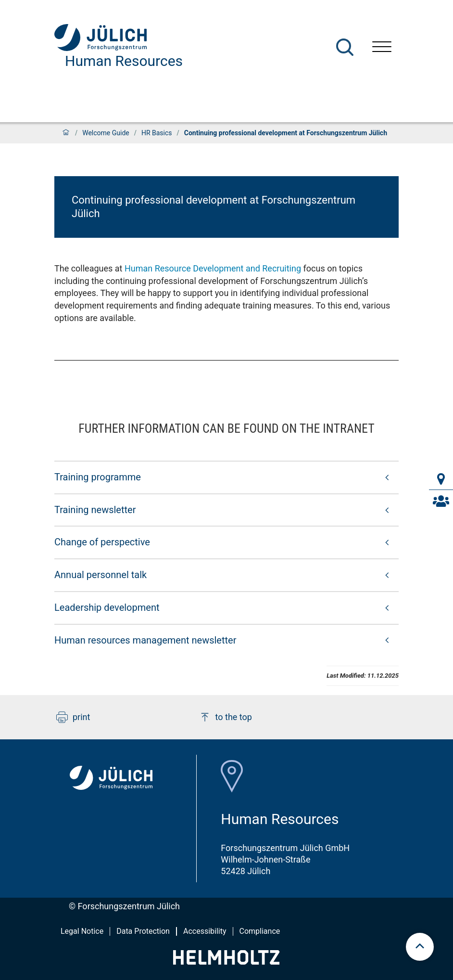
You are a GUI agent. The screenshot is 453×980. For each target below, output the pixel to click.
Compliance (259, 931)
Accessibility (204, 931)
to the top (225, 717)
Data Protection (143, 931)
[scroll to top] (420, 947)
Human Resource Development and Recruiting (213, 268)
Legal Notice (82, 931)
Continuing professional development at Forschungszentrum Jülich (213, 206)
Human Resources (124, 60)
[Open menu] (382, 48)
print (73, 717)
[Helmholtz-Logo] (226, 961)
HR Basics (156, 132)
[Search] (344, 47)
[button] (226, 477)
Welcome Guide (105, 132)
